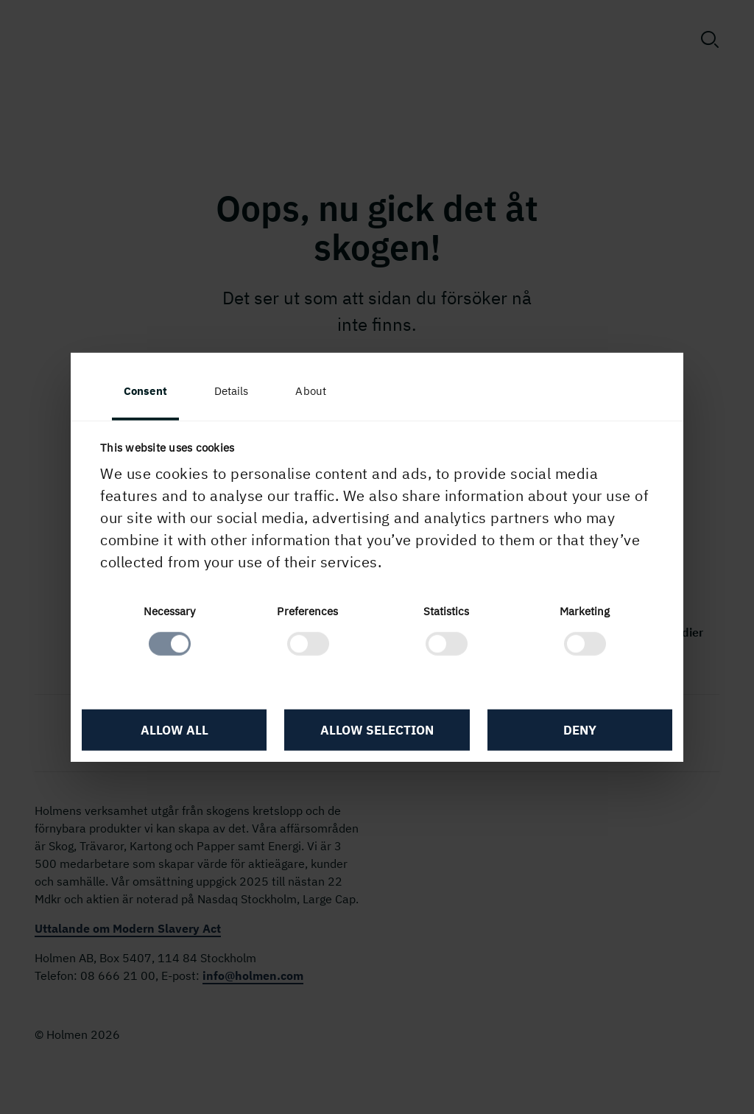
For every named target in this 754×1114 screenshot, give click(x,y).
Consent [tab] (145, 391)
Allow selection (377, 729)
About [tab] (310, 391)
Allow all (174, 729)
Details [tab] (231, 391)
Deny (579, 729)
